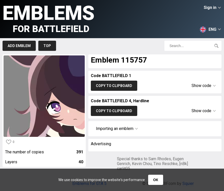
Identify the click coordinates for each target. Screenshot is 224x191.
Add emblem (19, 46)
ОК (155, 180)
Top (47, 46)
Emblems (49, 18)
